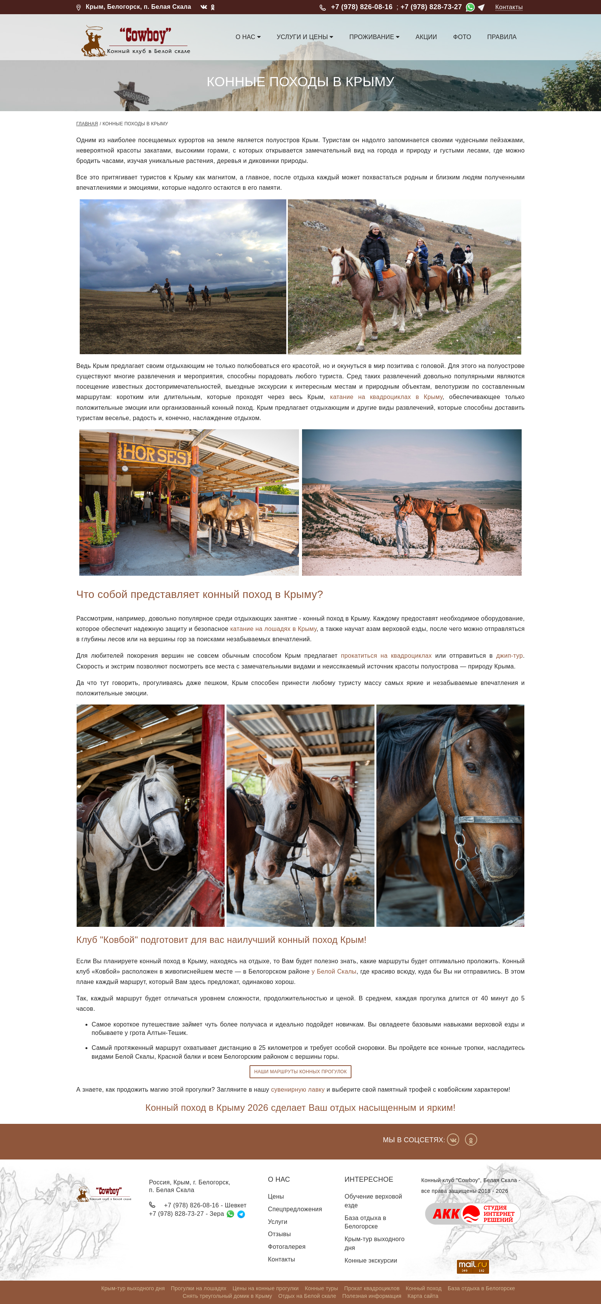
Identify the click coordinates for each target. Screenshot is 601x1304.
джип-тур (509, 655)
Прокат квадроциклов (372, 1288)
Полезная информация (371, 1296)
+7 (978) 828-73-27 (431, 7)
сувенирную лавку (298, 1089)
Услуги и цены (305, 37)
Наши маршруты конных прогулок (300, 1071)
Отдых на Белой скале (307, 1296)
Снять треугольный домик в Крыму (227, 1296)
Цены (276, 1196)
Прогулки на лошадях (199, 1288)
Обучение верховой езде (373, 1201)
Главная (87, 123)
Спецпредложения (295, 1209)
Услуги (277, 1222)
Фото (462, 37)
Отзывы (279, 1234)
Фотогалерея (286, 1246)
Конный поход (424, 1288)
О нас (248, 37)
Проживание (374, 37)
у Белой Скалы (334, 971)
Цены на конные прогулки (266, 1288)
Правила (502, 37)
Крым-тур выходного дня (375, 1243)
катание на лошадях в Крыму (273, 629)
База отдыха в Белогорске (365, 1222)
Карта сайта (422, 1296)
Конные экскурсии (371, 1260)
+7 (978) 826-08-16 (361, 7)
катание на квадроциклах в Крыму (386, 397)
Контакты (509, 7)
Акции (426, 37)
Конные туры (321, 1288)
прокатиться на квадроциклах (386, 655)
